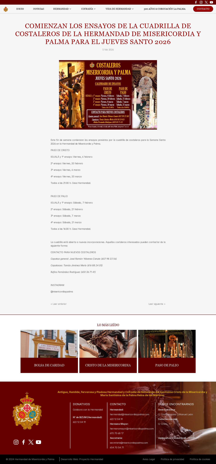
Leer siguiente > (157, 303)
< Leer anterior (59, 303)
